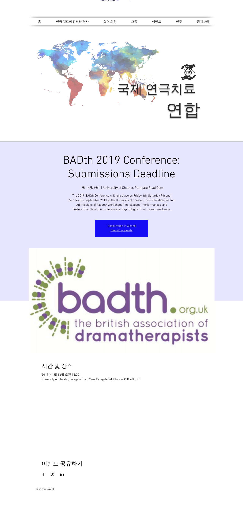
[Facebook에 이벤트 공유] (43, 474)
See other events (122, 230)
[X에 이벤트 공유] (52, 474)
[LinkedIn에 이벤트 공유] (62, 474)
